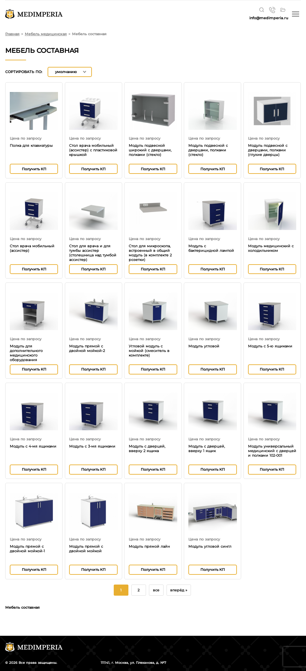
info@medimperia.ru (268, 18)
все (156, 590)
